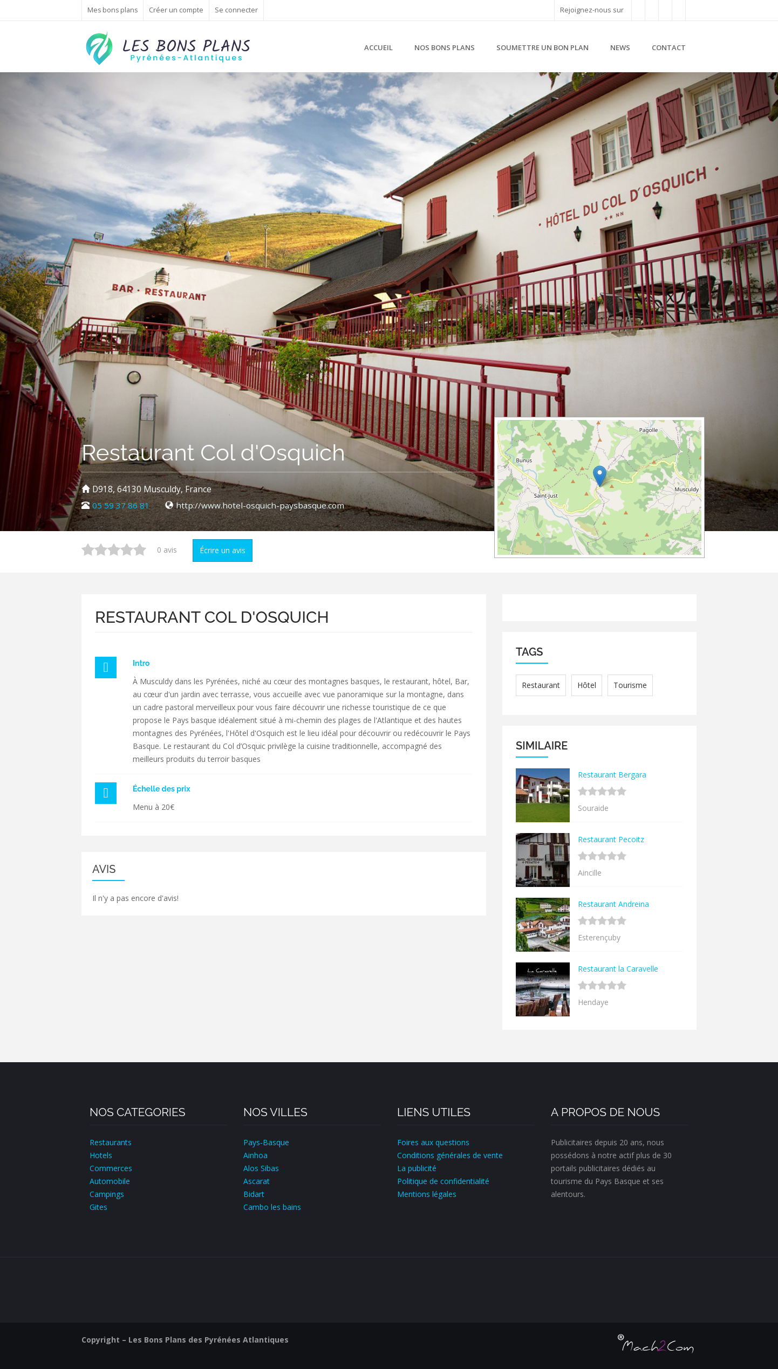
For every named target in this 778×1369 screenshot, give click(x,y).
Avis (103, 869)
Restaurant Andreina (613, 904)
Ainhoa (255, 1155)
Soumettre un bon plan (542, 47)
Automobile (110, 1181)
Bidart (253, 1194)
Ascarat (256, 1181)
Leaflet (650, 550)
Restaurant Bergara (612, 774)
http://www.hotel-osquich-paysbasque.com (260, 505)
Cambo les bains (272, 1207)
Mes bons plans (113, 10)
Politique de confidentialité (443, 1181)
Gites (98, 1207)
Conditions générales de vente (450, 1155)
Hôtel (586, 685)
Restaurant (541, 685)
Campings (107, 1194)
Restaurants (111, 1142)
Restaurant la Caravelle (618, 969)
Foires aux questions (433, 1142)
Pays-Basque (266, 1142)
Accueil (378, 47)
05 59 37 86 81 (120, 505)
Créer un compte (178, 10)
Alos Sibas (261, 1168)
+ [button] (512, 434)
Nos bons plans (444, 47)
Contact (669, 47)
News (620, 47)
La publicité (416, 1168)
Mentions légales (426, 1194)
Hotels (101, 1155)
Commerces (111, 1168)
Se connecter (238, 10)
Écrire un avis (222, 550)
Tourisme (630, 685)
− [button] (512, 451)
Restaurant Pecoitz (611, 839)
